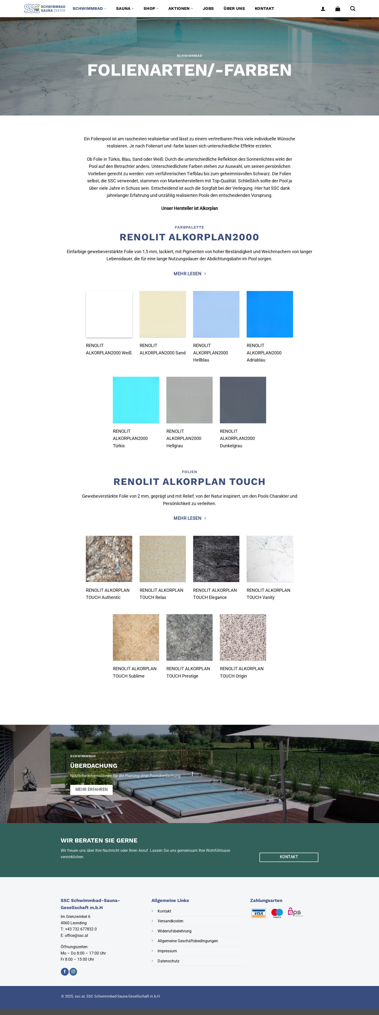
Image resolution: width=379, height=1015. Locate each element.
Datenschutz (168, 961)
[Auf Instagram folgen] (73, 972)
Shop (151, 8)
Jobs (208, 8)
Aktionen (180, 8)
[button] (323, 8)
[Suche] (352, 8)
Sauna (125, 8)
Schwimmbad (89, 8)
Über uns (234, 8)
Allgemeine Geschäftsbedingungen (188, 941)
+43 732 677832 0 (81, 929)
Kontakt (264, 8)
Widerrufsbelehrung (174, 931)
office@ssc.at (76, 935)
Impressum (167, 951)
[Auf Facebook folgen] (64, 972)
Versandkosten (170, 921)
